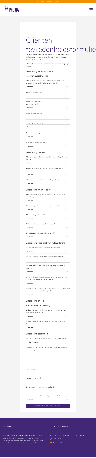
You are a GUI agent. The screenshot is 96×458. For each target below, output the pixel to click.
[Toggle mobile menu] (91, 9)
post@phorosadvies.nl (53, 1)
